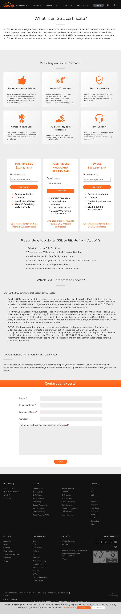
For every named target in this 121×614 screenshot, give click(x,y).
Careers (6, 561)
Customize (98, 608)
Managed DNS (38, 498)
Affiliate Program (68, 541)
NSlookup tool (38, 580)
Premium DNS (9, 489)
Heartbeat (95, 508)
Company (65, 5)
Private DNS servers (69, 508)
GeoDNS (6, 495)
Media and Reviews (11, 554)
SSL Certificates (39, 508)
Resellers (65, 544)
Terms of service (9, 592)
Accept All (83, 608)
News (5, 544)
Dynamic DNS (38, 489)
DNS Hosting (20, 5)
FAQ (34, 554)
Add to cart (24, 187)
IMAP (93, 524)
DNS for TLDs (67, 511)
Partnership (80, 5)
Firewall (94, 515)
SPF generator (38, 574)
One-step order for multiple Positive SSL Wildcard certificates (60, 223)
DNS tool (36, 570)
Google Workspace (40, 505)
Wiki (34, 544)
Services (35, 5)
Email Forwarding (69, 501)
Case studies (37, 548)
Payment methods (40, 567)
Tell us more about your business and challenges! (44, 425)
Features (36, 551)
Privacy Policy (24, 592)
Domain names (67, 505)
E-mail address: (27, 405)
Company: (24, 419)
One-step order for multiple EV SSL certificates (96, 225)
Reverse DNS (38, 492)
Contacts (6, 548)
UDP (92, 495)
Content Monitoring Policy (56, 592)
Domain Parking (39, 511)
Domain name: (54, 178)
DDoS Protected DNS (11, 492)
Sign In (98, 5)
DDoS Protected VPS (41, 515)
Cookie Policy (38, 592)
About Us (7, 541)
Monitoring (49, 5)
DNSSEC (65, 492)
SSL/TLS (94, 511)
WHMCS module (39, 561)
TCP (92, 498)
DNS (92, 489)
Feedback (7, 557)
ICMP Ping (95, 501)
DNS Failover (38, 495)
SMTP (93, 518)
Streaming (95, 521)
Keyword (94, 505)
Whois (64, 559)
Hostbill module (39, 564)
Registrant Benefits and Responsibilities (71, 554)
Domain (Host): (17, 174)
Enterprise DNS (9, 498)
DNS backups (67, 495)
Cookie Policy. (69, 607)
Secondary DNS (68, 489)
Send (61, 462)
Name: (23, 398)
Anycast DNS (67, 498)
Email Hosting (67, 515)
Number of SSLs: (28, 412)
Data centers (8, 551)
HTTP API (36, 557)
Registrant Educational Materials (74, 550)
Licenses (6, 594)
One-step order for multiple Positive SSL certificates (24, 225)
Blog (34, 541)
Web (92, 492)
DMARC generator (40, 577)
